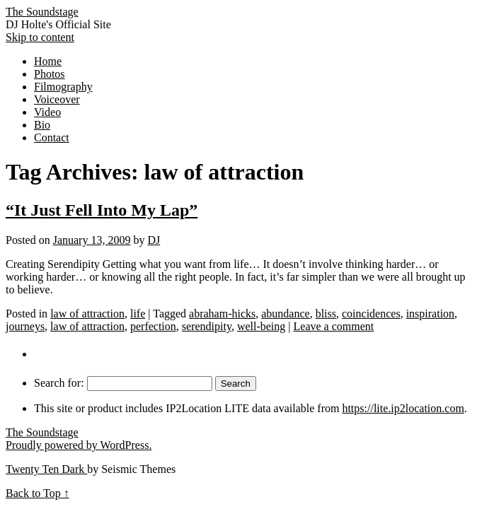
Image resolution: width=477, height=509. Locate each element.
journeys (25, 326)
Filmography (63, 87)
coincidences (371, 314)
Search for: (59, 383)
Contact (51, 137)
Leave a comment (334, 326)
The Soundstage (42, 12)
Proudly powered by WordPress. (78, 445)
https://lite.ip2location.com (403, 408)
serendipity (206, 326)
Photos (49, 74)
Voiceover (57, 99)
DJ (153, 240)
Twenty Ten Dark (46, 469)
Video (47, 112)
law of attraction (87, 314)
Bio (42, 125)
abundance (285, 314)
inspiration (430, 314)
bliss (326, 314)
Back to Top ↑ (37, 493)
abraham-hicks (222, 314)
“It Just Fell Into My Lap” (101, 210)
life (137, 314)
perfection (153, 326)
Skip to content (40, 37)
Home (48, 61)
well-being (261, 326)
